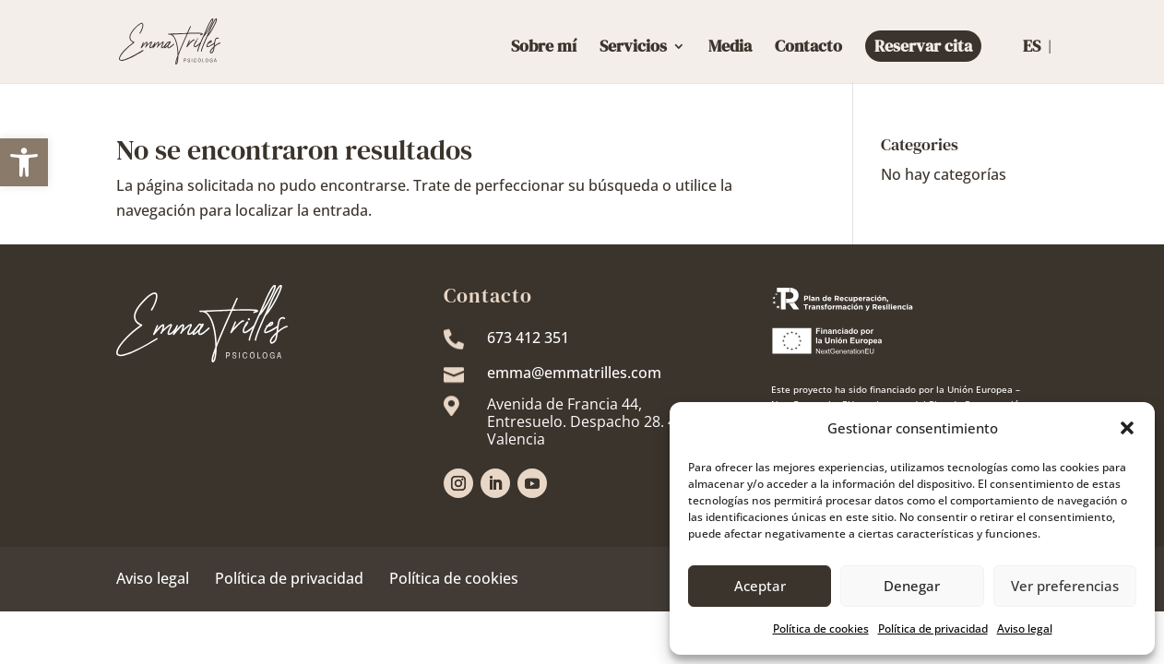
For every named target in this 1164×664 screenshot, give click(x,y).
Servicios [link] (633, 48)
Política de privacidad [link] (933, 628)
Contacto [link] (808, 48)
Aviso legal (152, 578)
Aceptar (760, 585)
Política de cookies (453, 578)
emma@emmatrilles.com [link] (574, 372)
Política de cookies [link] (821, 628)
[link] (24, 162)
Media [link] (730, 48)
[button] (1127, 428)
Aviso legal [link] (1024, 628)
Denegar (912, 585)
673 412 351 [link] (528, 337)
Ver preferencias (1065, 585)
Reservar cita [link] (923, 45)
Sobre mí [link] (543, 48)
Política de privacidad (289, 578)
